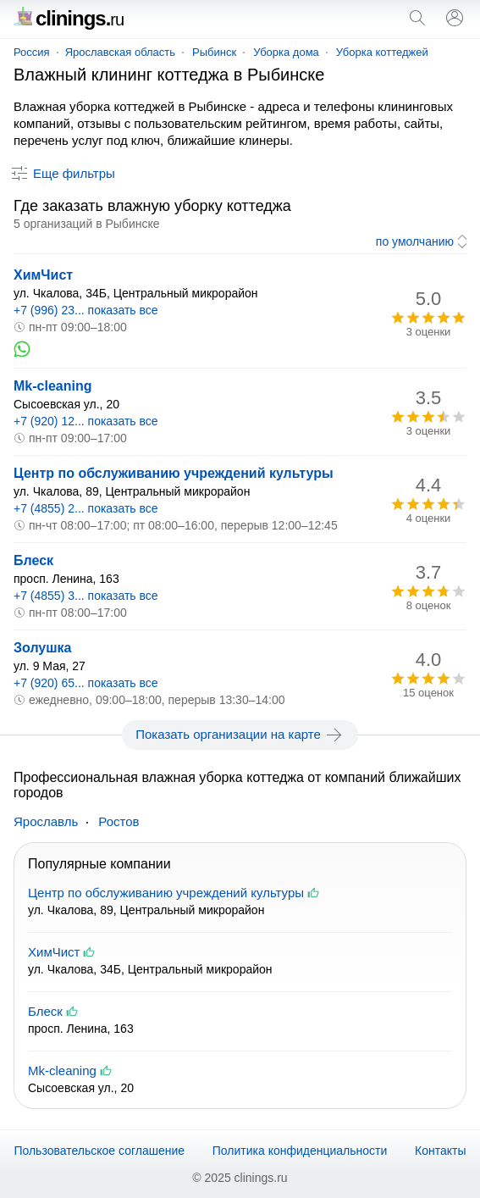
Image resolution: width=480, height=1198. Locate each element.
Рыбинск (214, 52)
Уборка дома (286, 52)
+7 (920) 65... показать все (86, 683)
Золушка (43, 648)
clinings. (69, 18)
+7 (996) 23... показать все (86, 310)
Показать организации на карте (240, 734)
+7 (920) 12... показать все (86, 421)
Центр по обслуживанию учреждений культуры (174, 473)
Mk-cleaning (52, 386)
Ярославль (46, 821)
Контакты (440, 1150)
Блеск (33, 560)
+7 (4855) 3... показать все (86, 595)
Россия (32, 52)
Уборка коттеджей (382, 52)
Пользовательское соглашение (99, 1150)
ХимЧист (43, 275)
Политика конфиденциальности (300, 1150)
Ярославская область (120, 52)
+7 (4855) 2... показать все (86, 508)
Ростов (118, 821)
